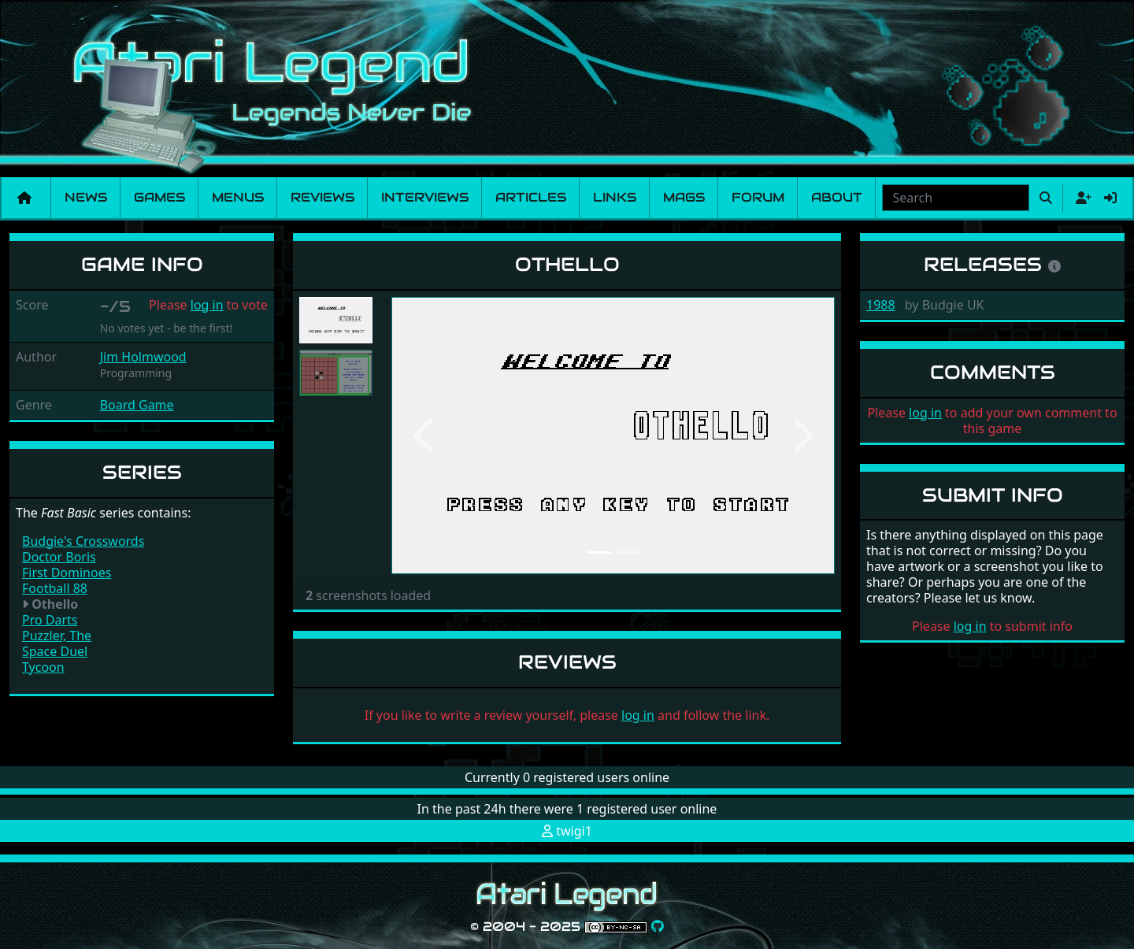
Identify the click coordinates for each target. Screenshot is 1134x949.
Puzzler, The (56, 635)
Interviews (425, 197)
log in (207, 304)
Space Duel (54, 651)
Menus (238, 197)
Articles (530, 197)
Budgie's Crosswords (83, 541)
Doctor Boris (59, 556)
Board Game (137, 404)
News (86, 197)
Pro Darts (50, 619)
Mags (684, 197)
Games (159, 197)
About (836, 197)
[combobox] (955, 197)
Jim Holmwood (143, 356)
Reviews (322, 197)
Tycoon (43, 667)
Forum (758, 197)
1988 (880, 304)
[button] (424, 435)
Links (614, 197)
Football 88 (54, 588)
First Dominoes (66, 572)
